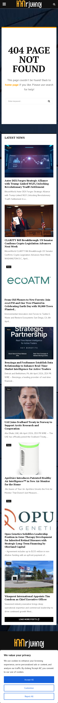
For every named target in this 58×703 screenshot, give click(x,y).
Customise (29, 688)
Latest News (15, 137)
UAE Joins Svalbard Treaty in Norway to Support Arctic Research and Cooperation (28, 425)
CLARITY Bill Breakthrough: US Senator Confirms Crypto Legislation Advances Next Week (29, 243)
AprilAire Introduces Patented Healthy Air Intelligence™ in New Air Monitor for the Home (28, 481)
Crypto (9, 148)
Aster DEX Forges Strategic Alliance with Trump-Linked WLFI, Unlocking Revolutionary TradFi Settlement (27, 184)
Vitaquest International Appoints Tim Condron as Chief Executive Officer (27, 598)
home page (12, 84)
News (9, 267)
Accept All (29, 679)
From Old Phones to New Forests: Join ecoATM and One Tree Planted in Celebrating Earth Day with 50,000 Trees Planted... (29, 304)
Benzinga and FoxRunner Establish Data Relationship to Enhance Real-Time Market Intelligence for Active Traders (29, 366)
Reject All (29, 696)
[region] (29, 676)
